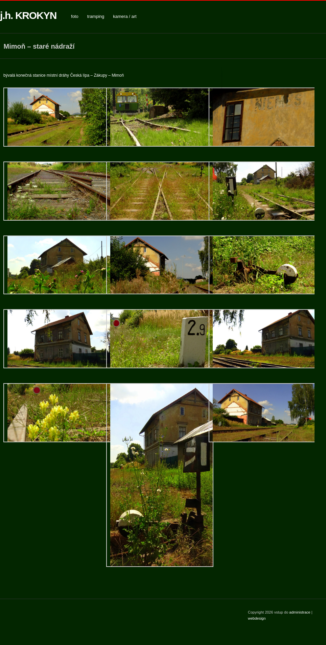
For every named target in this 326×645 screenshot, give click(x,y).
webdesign (257, 618)
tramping (95, 16)
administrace (300, 612)
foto (74, 16)
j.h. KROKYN (28, 15)
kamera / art (124, 16)
